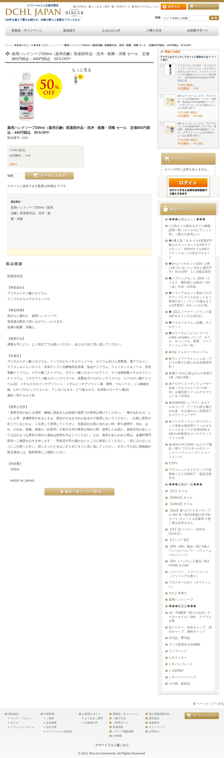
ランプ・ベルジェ (21, 718)
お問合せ (81, 6)
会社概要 (51, 722)
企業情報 (49, 714)
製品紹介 (13, 714)
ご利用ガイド (122, 6)
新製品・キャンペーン (126, 714)
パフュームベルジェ (22, 727)
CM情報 (117, 736)
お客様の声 (91, 722)
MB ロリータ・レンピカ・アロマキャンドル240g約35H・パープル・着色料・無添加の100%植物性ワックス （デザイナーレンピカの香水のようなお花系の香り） (197, 129)
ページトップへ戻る (210, 703)
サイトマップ (156, 727)
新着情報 (118, 727)
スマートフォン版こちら (112, 745)
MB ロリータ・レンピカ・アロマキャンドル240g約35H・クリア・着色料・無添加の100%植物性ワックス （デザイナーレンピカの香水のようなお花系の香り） (197, 102)
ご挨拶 (50, 718)
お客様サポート (91, 714)
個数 (10, 175)
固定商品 (16, 201)
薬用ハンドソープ (52, 45)
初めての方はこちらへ (148, 6)
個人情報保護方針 (159, 714)
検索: (158, 17)
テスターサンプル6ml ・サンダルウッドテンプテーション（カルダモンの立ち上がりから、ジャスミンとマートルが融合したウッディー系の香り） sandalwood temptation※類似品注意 (197, 73)
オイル (14, 722)
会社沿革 (51, 727)
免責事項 (154, 722)
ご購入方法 (119, 718)
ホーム (8, 45)
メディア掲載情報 (123, 731)
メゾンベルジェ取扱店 (59, 731)
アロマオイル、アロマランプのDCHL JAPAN (33, 12)
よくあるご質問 (100, 6)
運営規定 (154, 718)
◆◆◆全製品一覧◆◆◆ (27, 45)
